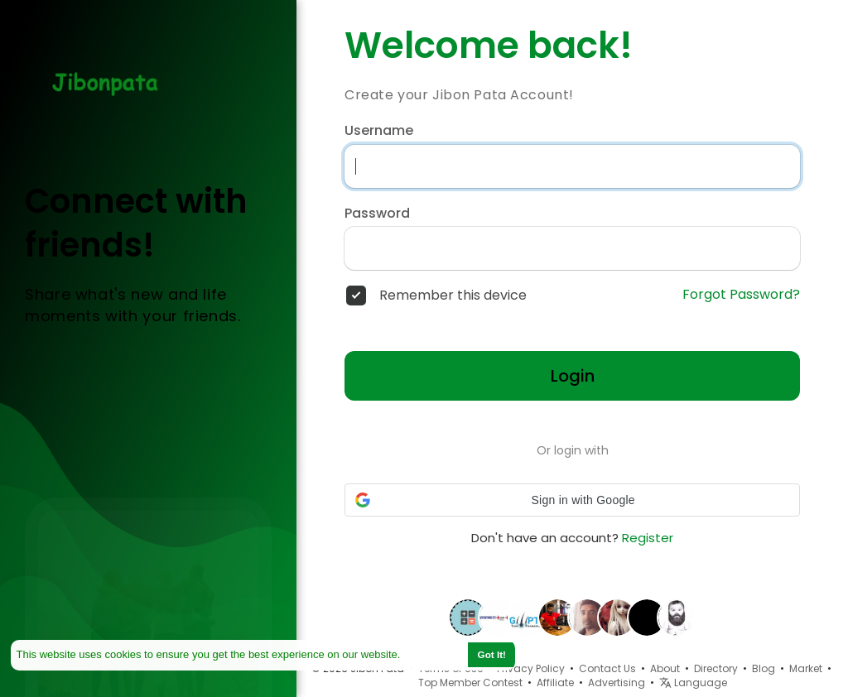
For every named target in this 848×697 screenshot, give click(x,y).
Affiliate (555, 682)
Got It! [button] (492, 654)
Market (805, 668)
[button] (572, 500)
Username (378, 131)
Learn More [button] (433, 654)
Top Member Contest (470, 682)
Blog (763, 668)
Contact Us (607, 668)
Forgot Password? (741, 295)
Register (647, 537)
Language (693, 682)
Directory (716, 668)
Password (377, 213)
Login (573, 375)
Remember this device (453, 295)
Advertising (616, 682)
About (665, 668)
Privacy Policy (531, 668)
